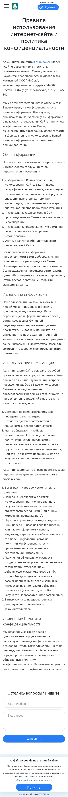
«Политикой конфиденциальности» (34, 779)
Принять (34, 787)
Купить (50, 7)
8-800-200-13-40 (48, 2)
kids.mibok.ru (42, 61)
